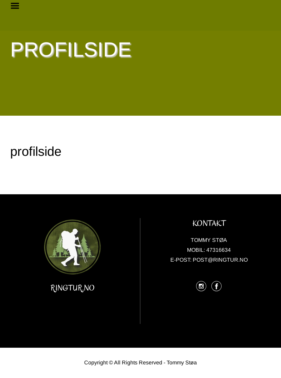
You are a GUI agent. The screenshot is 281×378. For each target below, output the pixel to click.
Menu (17, 6)
